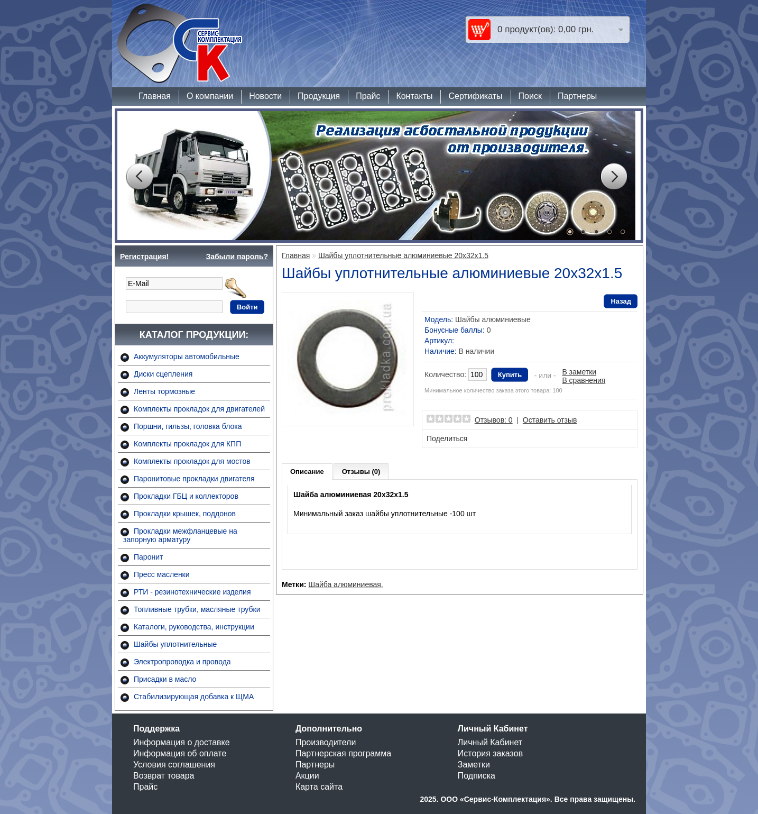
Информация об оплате (179, 753)
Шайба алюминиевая (344, 584)
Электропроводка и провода (182, 661)
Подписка (476, 775)
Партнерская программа (343, 753)
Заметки (474, 764)
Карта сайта (319, 786)
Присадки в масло (165, 679)
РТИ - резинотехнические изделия (192, 592)
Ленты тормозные (164, 391)
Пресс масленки (162, 574)
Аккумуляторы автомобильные (186, 356)
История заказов (490, 753)
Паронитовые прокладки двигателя (194, 478)
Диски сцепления (163, 374)
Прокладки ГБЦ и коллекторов (186, 496)
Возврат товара (164, 775)
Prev (139, 176)
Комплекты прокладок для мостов (192, 461)
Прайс (368, 96)
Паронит (148, 557)
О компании (210, 96)
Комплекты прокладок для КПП (187, 444)
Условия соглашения (174, 764)
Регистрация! (144, 256)
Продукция (319, 96)
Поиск (530, 96)
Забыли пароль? (237, 256)
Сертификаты (475, 96)
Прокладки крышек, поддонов (185, 513)
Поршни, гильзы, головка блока (188, 426)
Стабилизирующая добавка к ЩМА (194, 696)
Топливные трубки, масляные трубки (197, 609)
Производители (325, 742)
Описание (307, 471)
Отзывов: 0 (494, 420)
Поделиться (447, 438)
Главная (154, 96)
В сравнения (583, 380)
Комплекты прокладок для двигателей (199, 409)
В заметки (579, 372)
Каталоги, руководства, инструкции (194, 627)
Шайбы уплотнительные (175, 644)
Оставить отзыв (550, 420)
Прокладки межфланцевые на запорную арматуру (180, 535)
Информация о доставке (181, 742)
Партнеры (577, 96)
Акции (307, 775)
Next (613, 176)
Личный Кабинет (490, 742)
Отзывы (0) (361, 471)
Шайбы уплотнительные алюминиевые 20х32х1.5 (403, 255)
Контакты (414, 96)
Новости (265, 96)
